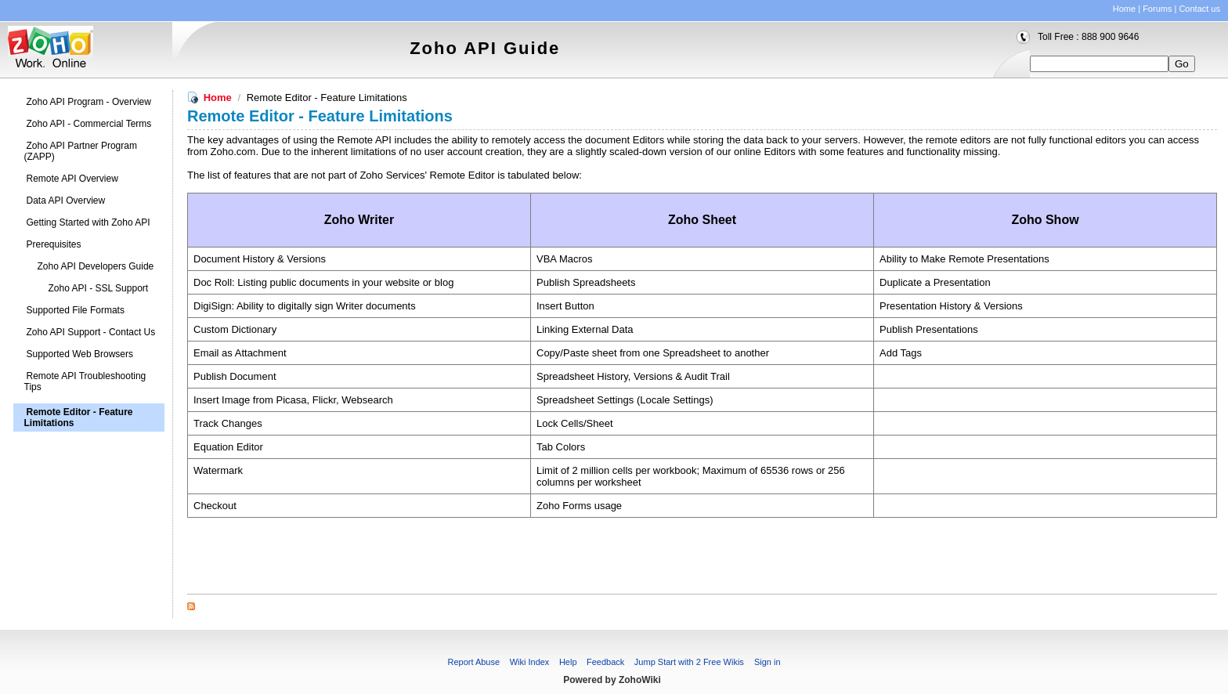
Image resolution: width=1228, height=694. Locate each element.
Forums (1157, 8)
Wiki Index (530, 662)
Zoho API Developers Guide (96, 266)
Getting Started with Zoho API (88, 222)
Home (1124, 8)
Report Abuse (473, 662)
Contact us (1199, 8)
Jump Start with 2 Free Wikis (690, 662)
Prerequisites (54, 244)
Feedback (605, 662)
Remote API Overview (72, 178)
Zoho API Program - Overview (89, 101)
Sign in (767, 662)
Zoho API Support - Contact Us (91, 332)
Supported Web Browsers (80, 354)
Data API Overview (66, 200)
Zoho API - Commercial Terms (89, 123)
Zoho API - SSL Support (99, 288)
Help (568, 662)
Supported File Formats (76, 310)
